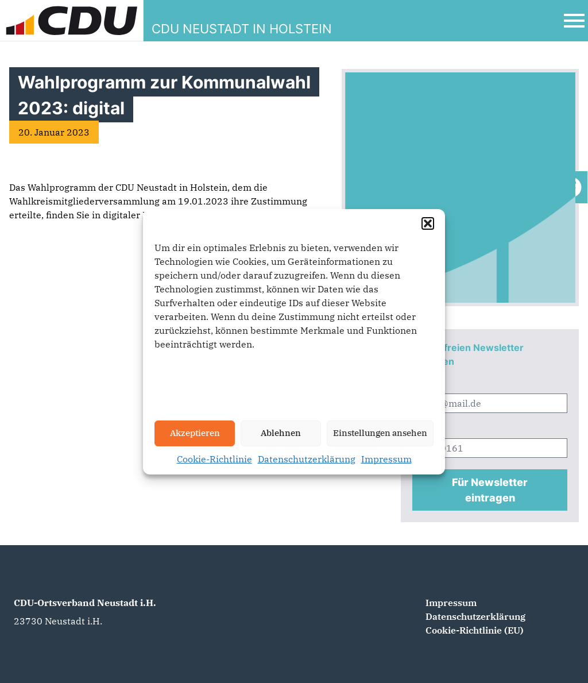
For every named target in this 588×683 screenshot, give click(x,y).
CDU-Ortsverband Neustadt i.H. (85, 602)
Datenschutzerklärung (306, 459)
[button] (428, 223)
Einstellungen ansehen (380, 432)
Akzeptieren (195, 432)
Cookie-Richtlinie (214, 459)
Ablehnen (281, 432)
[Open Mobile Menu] (574, 20)
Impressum (386, 459)
